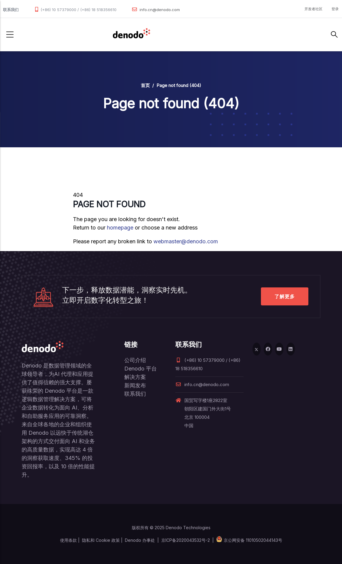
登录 (335, 9)
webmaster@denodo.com (185, 241)
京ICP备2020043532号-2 (185, 540)
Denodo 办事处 (140, 540)
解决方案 (135, 377)
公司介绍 (135, 360)
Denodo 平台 (140, 368)
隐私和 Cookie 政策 (101, 540)
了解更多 (284, 296)
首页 (145, 85)
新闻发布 (135, 385)
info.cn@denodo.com (160, 9)
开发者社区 (313, 9)
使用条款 (68, 540)
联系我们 (135, 394)
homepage (120, 227)
